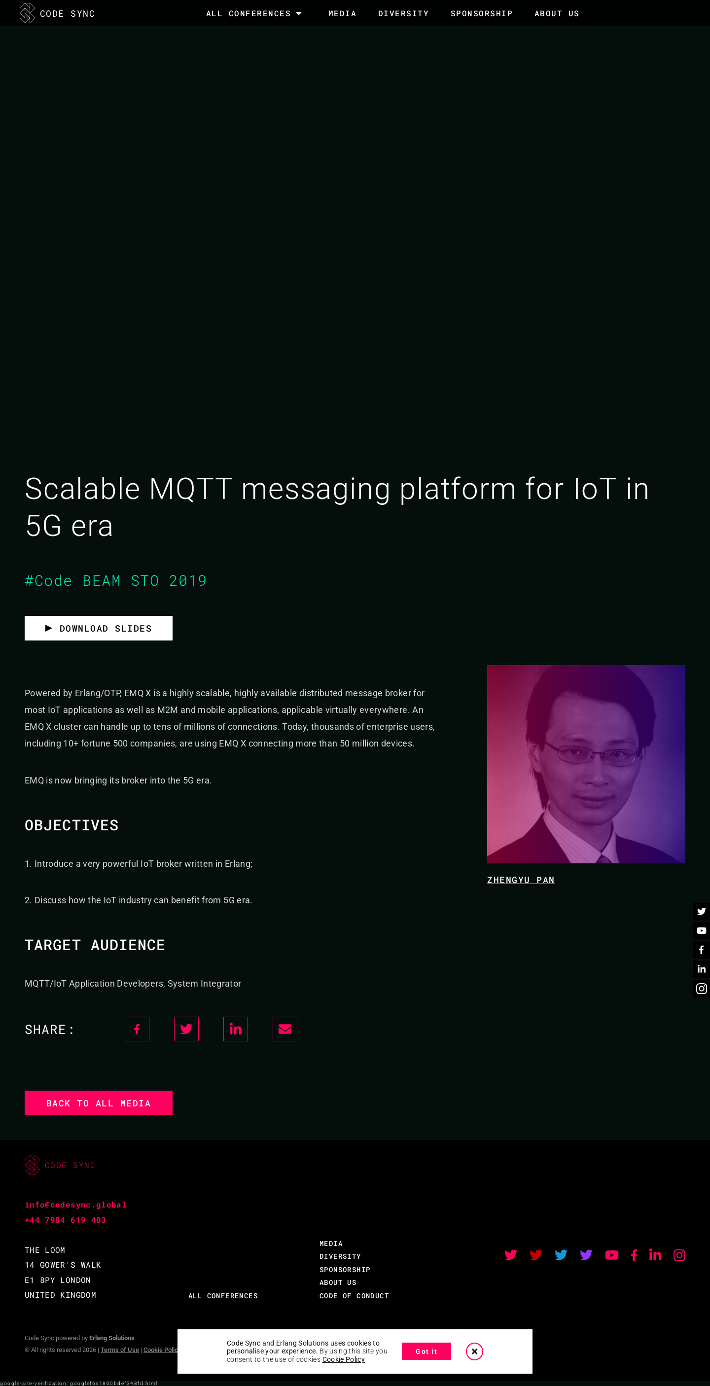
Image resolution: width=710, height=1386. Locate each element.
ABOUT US (338, 1282)
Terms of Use (120, 1349)
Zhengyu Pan (521, 880)
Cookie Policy (162, 1349)
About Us (557, 13)
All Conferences (248, 13)
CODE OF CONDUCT (354, 1295)
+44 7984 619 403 (65, 1219)
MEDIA (342, 13)
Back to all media (98, 1103)
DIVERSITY (403, 13)
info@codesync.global (76, 1204)
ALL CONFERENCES (223, 1295)
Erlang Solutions (112, 1338)
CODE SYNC (57, 13)
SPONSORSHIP (482, 13)
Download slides (106, 628)
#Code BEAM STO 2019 (116, 580)
